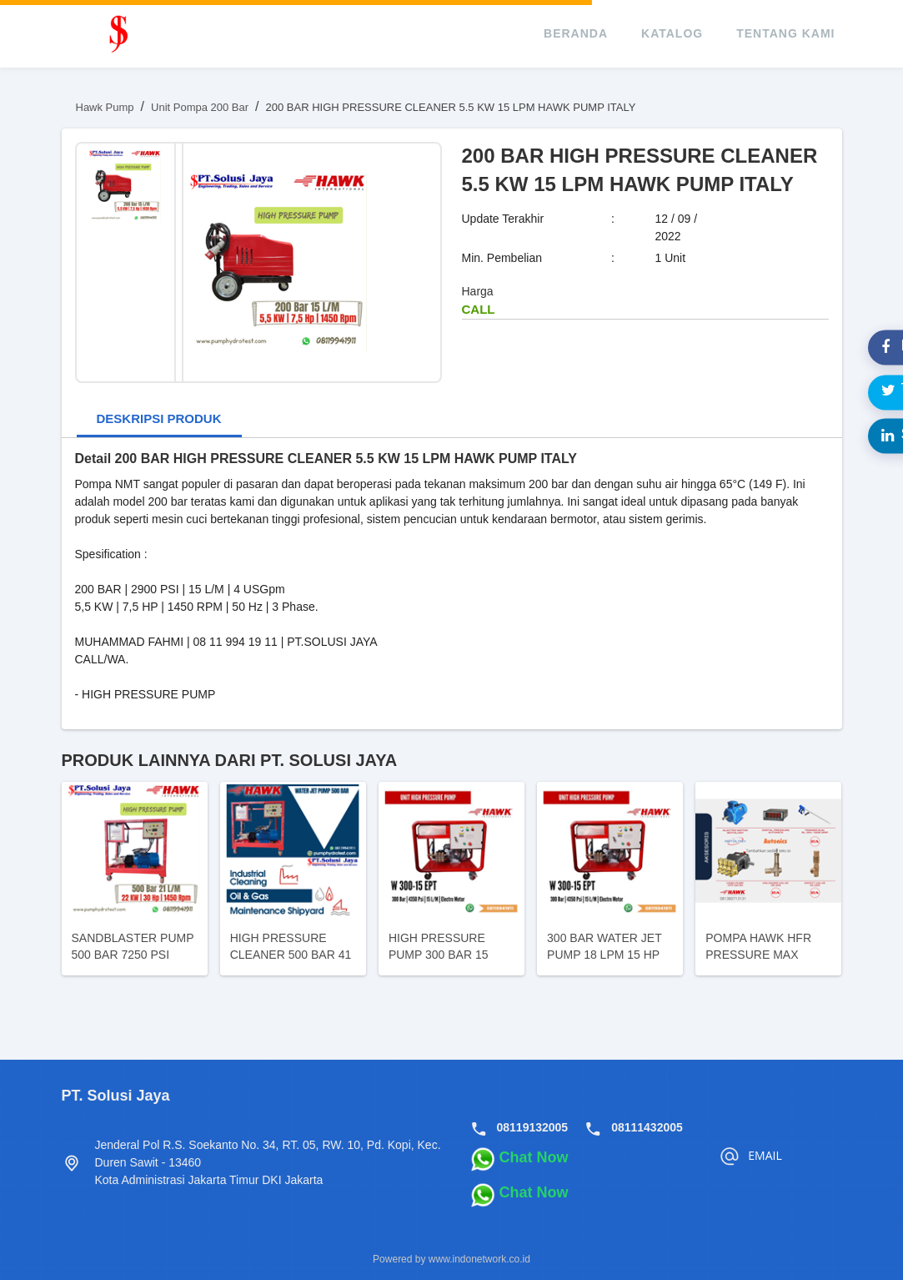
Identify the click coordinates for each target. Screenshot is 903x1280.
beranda (576, 33)
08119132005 (533, 1127)
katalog (672, 33)
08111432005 (647, 1127)
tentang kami (785, 33)
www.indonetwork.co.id (479, 1259)
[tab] (159, 420)
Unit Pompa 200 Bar (199, 107)
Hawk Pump (105, 107)
